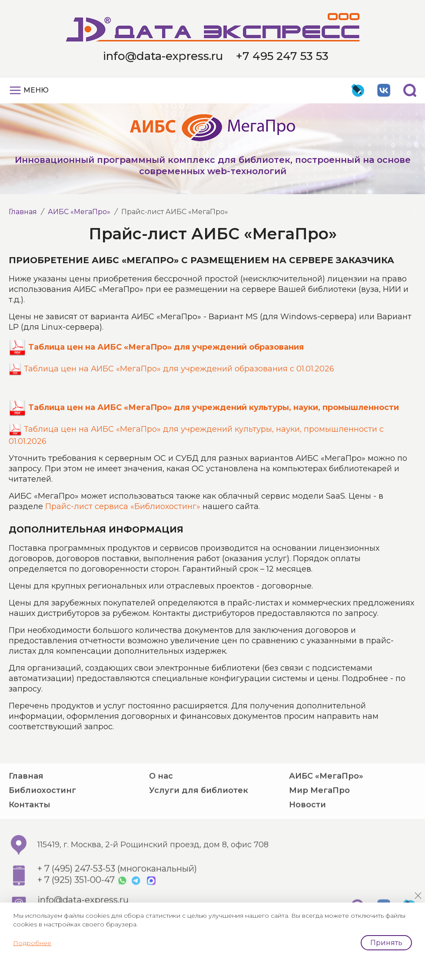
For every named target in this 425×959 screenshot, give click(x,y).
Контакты (29, 831)
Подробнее (32, 943)
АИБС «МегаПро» (79, 212)
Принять (386, 943)
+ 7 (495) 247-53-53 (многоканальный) (117, 895)
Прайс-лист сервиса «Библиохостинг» (122, 506)
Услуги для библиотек (198, 817)
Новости (307, 831)
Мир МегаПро (319, 817)
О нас (161, 803)
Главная (23, 212)
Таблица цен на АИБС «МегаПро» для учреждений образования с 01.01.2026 (179, 369)
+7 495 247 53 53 (282, 56)
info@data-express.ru (163, 56)
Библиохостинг (42, 817)
